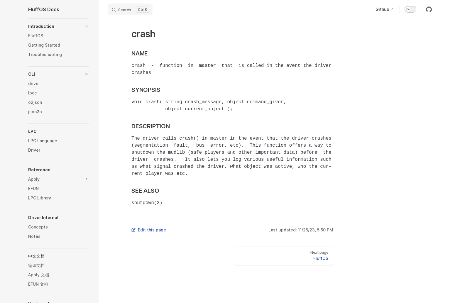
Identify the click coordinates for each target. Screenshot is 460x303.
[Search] (130, 9)
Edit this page (148, 229)
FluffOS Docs (43, 9)
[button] (58, 26)
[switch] (410, 9)
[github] (429, 9)
